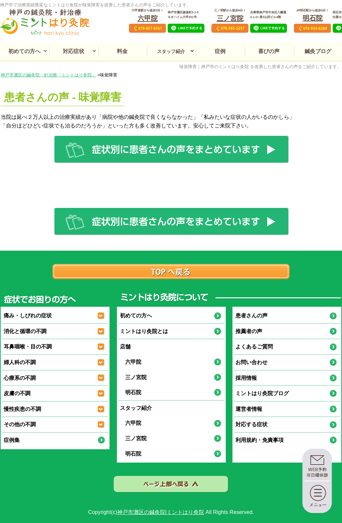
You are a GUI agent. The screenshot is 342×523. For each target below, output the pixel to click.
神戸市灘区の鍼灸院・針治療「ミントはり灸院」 (48, 74)
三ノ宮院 (230, 18)
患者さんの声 (251, 315)
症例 (220, 51)
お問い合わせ (251, 362)
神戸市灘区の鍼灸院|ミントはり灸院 (160, 512)
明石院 (313, 18)
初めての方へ (24, 51)
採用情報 (246, 378)
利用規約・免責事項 (259, 440)
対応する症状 (251, 424)
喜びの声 (269, 51)
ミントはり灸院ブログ (262, 393)
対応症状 (73, 51)
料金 (122, 51)
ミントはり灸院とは (144, 331)
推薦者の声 (248, 331)
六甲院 (148, 18)
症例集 (12, 440)
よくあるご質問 (254, 346)
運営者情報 (248, 409)
